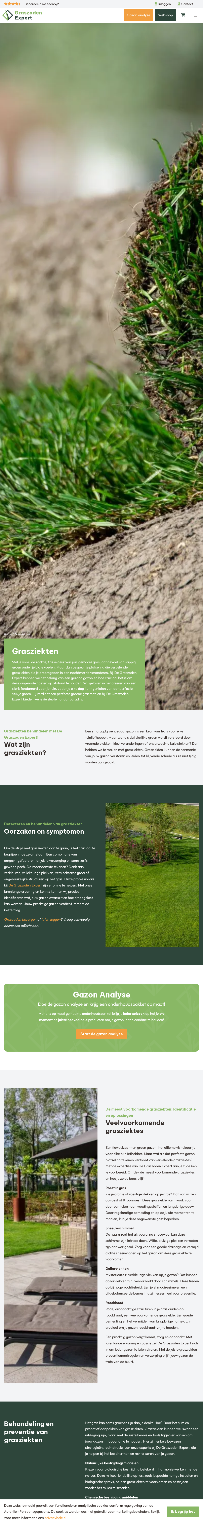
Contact (185, 4)
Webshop (165, 15)
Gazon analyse (138, 15)
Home (8, 634)
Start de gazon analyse (101, 1034)
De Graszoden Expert (25, 885)
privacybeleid (55, 1517)
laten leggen (50, 919)
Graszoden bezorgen (20, 919)
